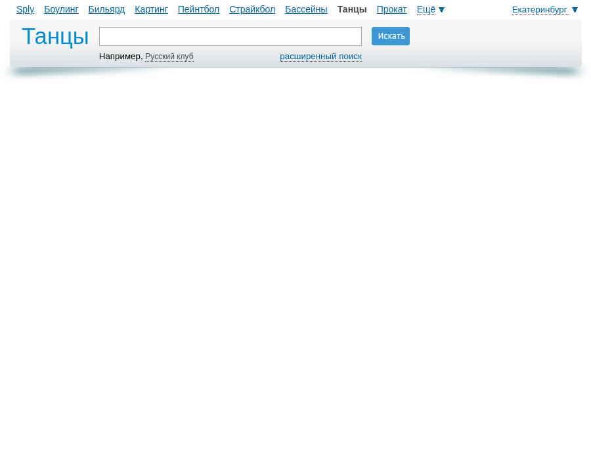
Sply (25, 9)
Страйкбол (252, 9)
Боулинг (61, 9)
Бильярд (107, 9)
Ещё (426, 9)
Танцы (352, 9)
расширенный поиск (320, 56)
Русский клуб (169, 56)
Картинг (151, 9)
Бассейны (306, 9)
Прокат (392, 9)
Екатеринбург (541, 9)
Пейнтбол (198, 9)
